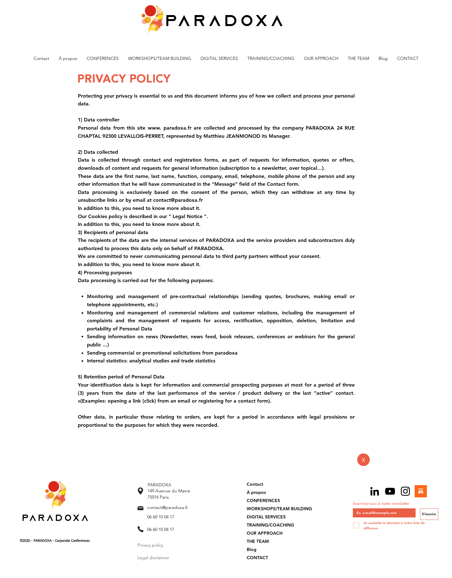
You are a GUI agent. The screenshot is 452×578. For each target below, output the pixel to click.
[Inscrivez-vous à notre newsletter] (382, 512)
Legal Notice (187, 216)
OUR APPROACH (264, 533)
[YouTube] (390, 491)
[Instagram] (405, 491)
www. (154, 128)
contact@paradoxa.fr (167, 507)
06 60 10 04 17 (160, 517)
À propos (256, 492)
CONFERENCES (263, 500)
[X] (363, 459)
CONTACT (257, 557)
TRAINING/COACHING (270, 525)
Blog (251, 549)
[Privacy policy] (169, 545)
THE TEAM (258, 541)
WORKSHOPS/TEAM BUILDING (279, 508)
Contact (255, 484)
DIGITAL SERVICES (266, 517)
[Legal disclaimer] (157, 558)
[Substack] (421, 491)
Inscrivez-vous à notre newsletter (381, 503)
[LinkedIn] (375, 491)
